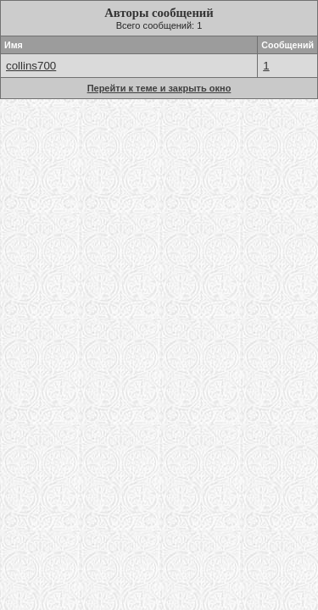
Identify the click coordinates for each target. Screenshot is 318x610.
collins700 (31, 65)
